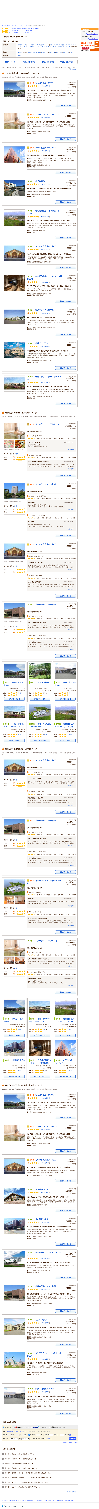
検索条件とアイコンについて (69, 1442)
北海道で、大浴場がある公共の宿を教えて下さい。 (21, 1468)
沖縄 (71, 52)
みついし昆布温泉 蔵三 (45, 246)
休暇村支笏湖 (43, 683)
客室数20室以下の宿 (68, 62)
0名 (70, 1435)
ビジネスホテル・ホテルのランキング (38, 46)
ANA (49, 1500)
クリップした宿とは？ (92, 34)
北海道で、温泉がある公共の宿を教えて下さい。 (20, 1454)
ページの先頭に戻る (72, 1492)
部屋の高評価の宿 (49, 62)
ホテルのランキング (32, 45)
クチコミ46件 (44, 313)
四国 (64, 52)
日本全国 (20, 52)
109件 (16, 454)
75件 (70, 734)
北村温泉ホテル (18, 1060)
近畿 (53, 52)
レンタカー (56, 1500)
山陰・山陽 (59, 52)
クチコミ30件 (44, 1323)
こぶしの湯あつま (42, 1320)
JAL (47, 1500)
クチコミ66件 (44, 1222)
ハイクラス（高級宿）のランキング (60, 46)
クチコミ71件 (44, 249)
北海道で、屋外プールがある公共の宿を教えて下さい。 (22, 1487)
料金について (74, 69)
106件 (45, 734)
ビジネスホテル (22, 1500)
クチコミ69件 (44, 1192)
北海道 (19, 55)
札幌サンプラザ (41, 343)
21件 (15, 626)
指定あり (49, 1438)
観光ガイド (67, 1500)
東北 (29, 52)
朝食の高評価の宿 (30, 62)
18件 (70, 693)
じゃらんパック (40, 1500)
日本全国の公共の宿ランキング (19, 25)
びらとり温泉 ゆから (44, 83)
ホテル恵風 (40, 181)
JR (45, 1500)
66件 (19, 1070)
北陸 (47, 52)
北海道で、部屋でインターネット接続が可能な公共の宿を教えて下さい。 (28, 1473)
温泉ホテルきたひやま (44, 310)
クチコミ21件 (44, 1289)
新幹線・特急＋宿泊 (57, 1427)
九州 (68, 52)
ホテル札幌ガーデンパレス (46, 148)
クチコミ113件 (45, 151)
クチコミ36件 (44, 346)
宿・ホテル (7, 1427)
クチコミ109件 (45, 117)
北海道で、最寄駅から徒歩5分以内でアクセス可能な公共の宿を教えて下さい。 (30, 1477)
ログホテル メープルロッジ (47, 114)
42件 (19, 734)
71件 (15, 566)
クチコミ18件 (44, 1392)
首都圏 (38, 52)
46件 (15, 506)
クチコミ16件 (44, 1359)
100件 (19, 693)
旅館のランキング (44, 45)
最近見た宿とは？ (93, 39)
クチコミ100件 (45, 86)
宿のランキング (22, 45)
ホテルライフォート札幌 (45, 484)
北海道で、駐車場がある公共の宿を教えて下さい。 (21, 1463)
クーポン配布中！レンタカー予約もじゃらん (21, 30)
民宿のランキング (55, 45)
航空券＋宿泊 (21, 1427)
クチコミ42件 (44, 382)
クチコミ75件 (44, 217)
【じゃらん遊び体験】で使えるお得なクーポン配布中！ (24, 28)
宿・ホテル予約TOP (6, 25)
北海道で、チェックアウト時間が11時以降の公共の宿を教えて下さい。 (28, 1482)
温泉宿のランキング (66, 45)
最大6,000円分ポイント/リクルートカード (20, 32)
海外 (72, 1500)
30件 (45, 693)
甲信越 (43, 52)
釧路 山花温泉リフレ (44, 1389)
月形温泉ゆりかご (42, 1189)
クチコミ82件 (44, 184)
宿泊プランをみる (65, 105)
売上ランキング (11, 62)
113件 (70, 1070)
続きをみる (71, 449)
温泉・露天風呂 (31, 1500)
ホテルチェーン (13, 1500)
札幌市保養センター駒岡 (45, 605)
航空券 (61, 1500)
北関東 (33, 52)
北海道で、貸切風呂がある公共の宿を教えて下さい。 (22, 1459)
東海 (50, 52)
